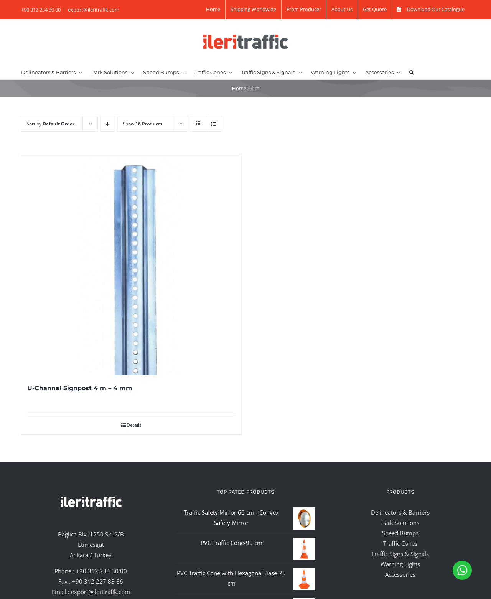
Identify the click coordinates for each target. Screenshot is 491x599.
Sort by (50, 123)
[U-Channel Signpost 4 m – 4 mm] (131, 265)
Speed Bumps (400, 533)
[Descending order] (107, 124)
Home (239, 88)
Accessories (400, 574)
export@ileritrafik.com (93, 9)
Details (134, 425)
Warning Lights (400, 564)
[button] (411, 71)
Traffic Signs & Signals (400, 554)
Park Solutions (400, 522)
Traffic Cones (400, 543)
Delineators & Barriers (400, 512)
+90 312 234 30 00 (101, 571)
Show (142, 123)
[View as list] (213, 123)
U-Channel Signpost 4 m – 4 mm (79, 388)
